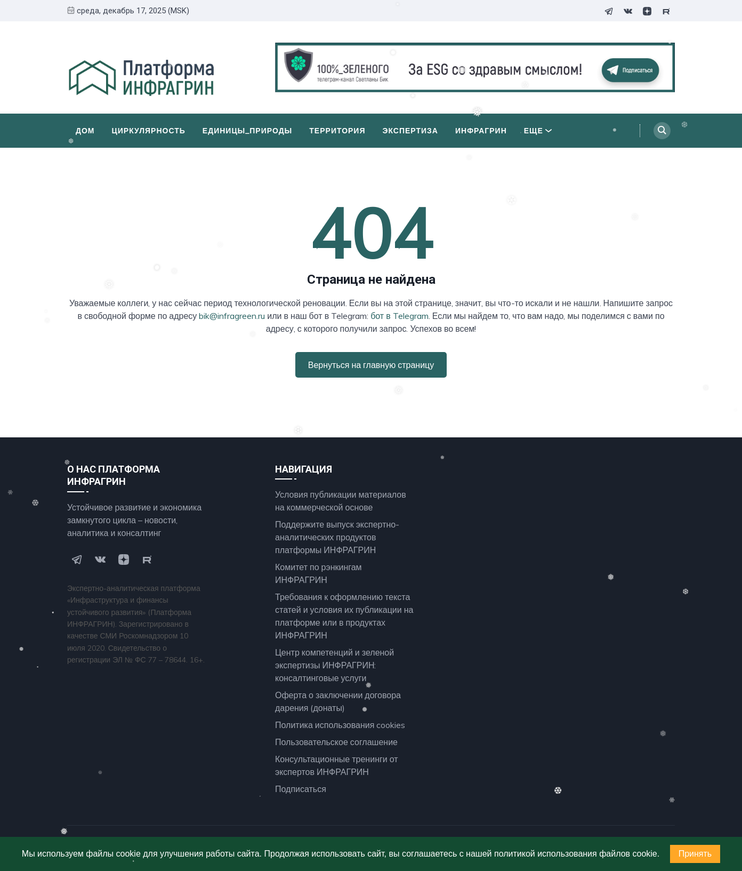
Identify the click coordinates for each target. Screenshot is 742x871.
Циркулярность (149, 130)
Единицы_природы (247, 130)
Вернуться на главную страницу (371, 364)
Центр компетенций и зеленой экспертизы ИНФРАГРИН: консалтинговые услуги (334, 665)
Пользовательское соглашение (336, 742)
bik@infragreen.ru (232, 315)
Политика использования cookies (340, 725)
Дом (85, 130)
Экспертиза (410, 130)
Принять (695, 853)
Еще (538, 130)
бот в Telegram (399, 315)
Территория (337, 130)
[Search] (662, 130)
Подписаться (300, 789)
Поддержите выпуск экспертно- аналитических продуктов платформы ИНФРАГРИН (337, 537)
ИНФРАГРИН (481, 130)
